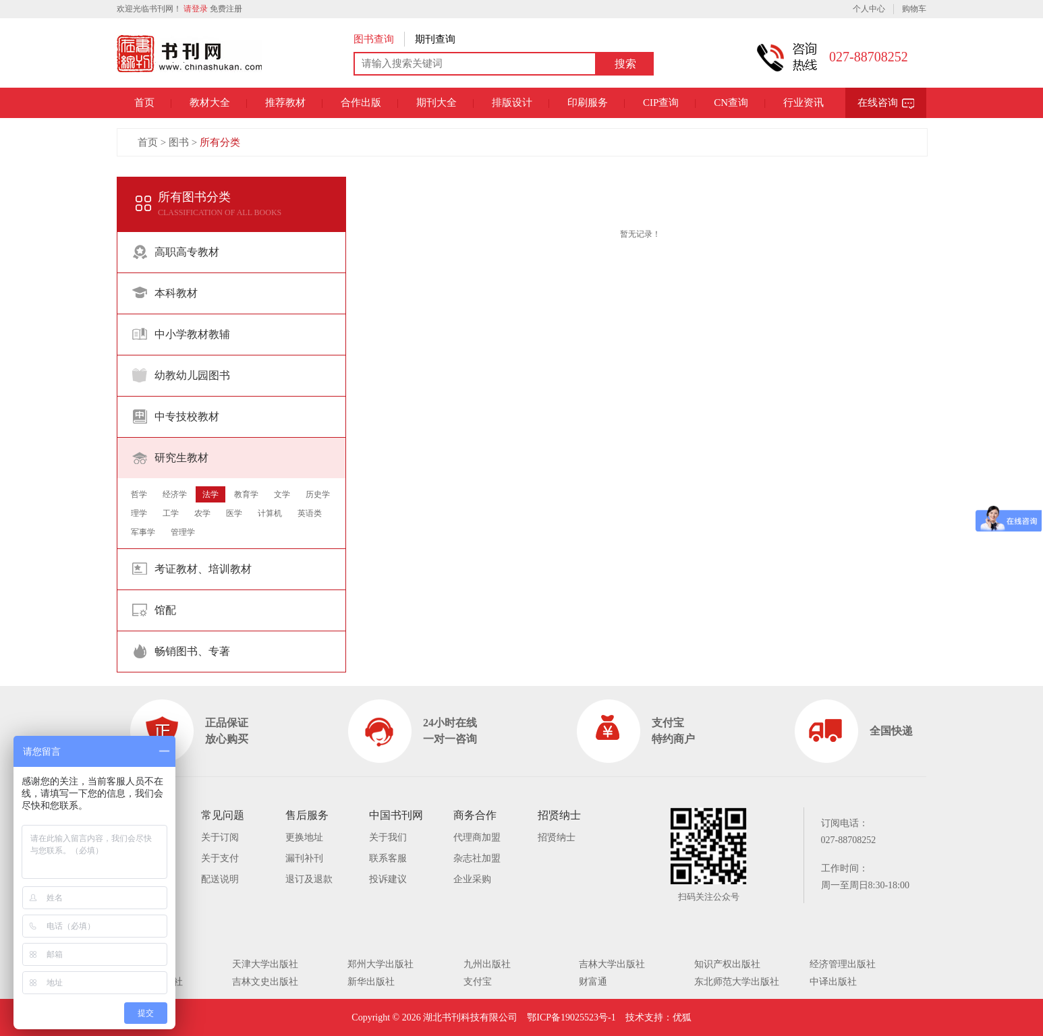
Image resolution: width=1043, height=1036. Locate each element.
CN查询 (731, 102)
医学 (234, 513)
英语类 (310, 513)
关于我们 (388, 837)
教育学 (246, 494)
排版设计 (512, 102)
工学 (171, 513)
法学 (210, 494)
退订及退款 (309, 879)
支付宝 (477, 982)
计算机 (270, 513)
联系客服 (388, 858)
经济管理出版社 (843, 964)
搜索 (625, 63)
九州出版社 (487, 964)
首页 (144, 102)
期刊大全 (436, 102)
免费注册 (226, 8)
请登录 (196, 8)
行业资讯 (803, 102)
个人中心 (869, 8)
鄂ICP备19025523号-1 (571, 1017)
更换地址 (304, 837)
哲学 (139, 494)
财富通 (593, 982)
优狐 (682, 1017)
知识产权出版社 (727, 964)
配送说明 (220, 879)
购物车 (914, 8)
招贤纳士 (556, 837)
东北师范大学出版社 (736, 982)
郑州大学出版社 (380, 964)
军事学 (143, 532)
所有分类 (220, 142)
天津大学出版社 (265, 964)
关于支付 (220, 858)
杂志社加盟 (477, 858)
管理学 (183, 532)
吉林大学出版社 (612, 964)
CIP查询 (661, 102)
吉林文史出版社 (265, 982)
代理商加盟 (477, 837)
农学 (202, 513)
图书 (179, 142)
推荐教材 (285, 102)
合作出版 (361, 102)
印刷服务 (587, 102)
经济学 (175, 494)
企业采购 (472, 879)
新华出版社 (371, 982)
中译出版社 (833, 982)
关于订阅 (220, 837)
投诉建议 (388, 879)
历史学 (318, 494)
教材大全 (210, 102)
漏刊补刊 (304, 858)
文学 (282, 494)
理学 (139, 513)
